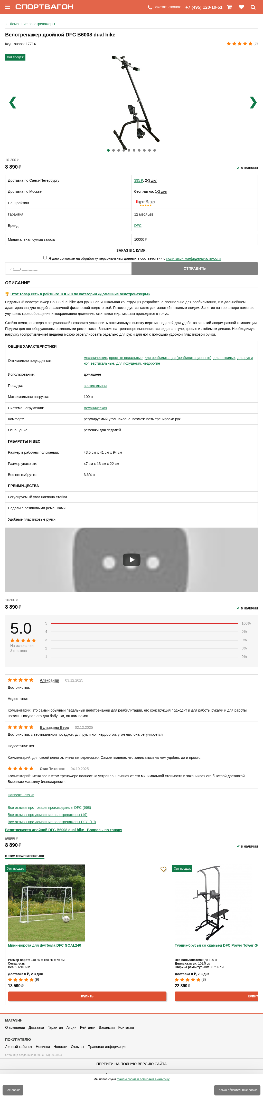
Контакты (126, 1027)
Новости (60, 1047)
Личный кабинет (18, 1047)
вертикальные (102, 363)
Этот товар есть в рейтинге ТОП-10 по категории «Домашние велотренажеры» (80, 294)
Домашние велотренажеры (30, 24)
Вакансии (107, 1027)
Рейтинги (87, 1027)
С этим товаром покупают (24, 856)
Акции (72, 1027)
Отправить (195, 268)
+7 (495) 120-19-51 (203, 7)
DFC (138, 226)
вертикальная (95, 386)
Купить (87, 996)
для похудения (128, 363)
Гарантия (55, 1027)
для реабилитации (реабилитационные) (178, 358)
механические (95, 358)
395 (138, 180)
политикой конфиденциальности (193, 258)
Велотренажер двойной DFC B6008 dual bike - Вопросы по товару (63, 830)
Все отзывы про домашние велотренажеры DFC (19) (52, 822)
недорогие (151, 363)
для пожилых (224, 358)
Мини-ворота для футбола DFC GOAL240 (44, 945)
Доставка (36, 1027)
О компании (15, 1027)
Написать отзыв (21, 795)
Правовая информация (107, 1047)
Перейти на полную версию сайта (131, 1064)
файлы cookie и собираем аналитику (143, 1079)
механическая (95, 408)
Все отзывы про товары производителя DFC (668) (49, 807)
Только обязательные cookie (237, 1090)
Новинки (43, 1047)
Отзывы (77, 1047)
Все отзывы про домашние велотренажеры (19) (47, 815)
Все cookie (13, 1090)
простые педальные (126, 358)
